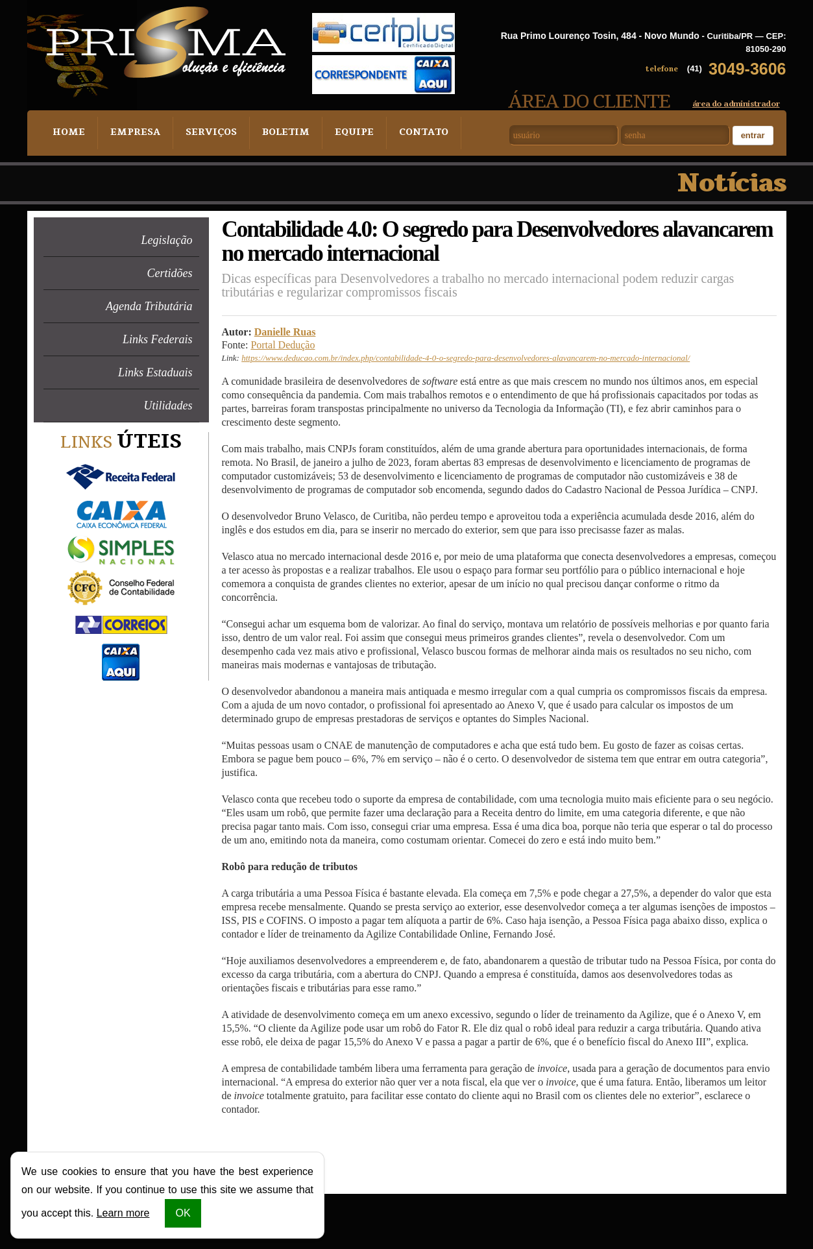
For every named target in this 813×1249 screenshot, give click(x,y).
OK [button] (182, 1213)
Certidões (170, 273)
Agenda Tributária (149, 306)
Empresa (131, 133)
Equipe (343, 133)
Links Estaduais (155, 372)
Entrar (753, 135)
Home (68, 133)
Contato (411, 133)
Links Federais (158, 339)
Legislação (167, 240)
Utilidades (168, 405)
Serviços (204, 133)
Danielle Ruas (285, 331)
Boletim (277, 133)
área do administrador (735, 104)
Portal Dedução (282, 344)
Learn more (123, 1213)
